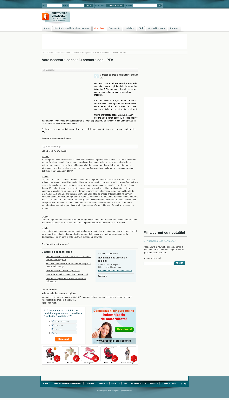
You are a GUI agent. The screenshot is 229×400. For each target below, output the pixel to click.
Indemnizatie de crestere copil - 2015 (63, 270)
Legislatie (115, 383)
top (183, 383)
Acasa (49, 53)
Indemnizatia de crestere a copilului (77, 53)
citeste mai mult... (50, 303)
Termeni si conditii (169, 383)
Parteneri (154, 383)
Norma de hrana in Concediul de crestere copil (67, 274)
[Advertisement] (66, 93)
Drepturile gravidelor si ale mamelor (67, 383)
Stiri (125, 383)
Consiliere (57, 53)
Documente (102, 383)
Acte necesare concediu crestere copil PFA (109, 53)
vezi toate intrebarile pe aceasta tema (115, 270)
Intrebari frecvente (138, 383)
